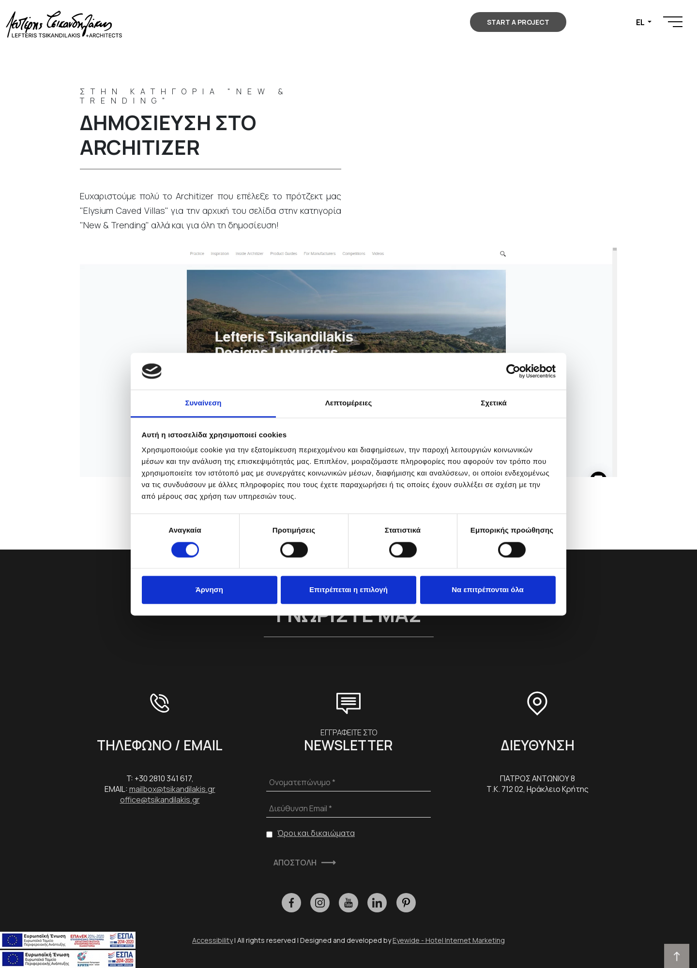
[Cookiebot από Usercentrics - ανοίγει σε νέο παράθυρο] (513, 371)
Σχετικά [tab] (493, 403)
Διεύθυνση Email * (300, 808)
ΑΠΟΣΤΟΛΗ (295, 862)
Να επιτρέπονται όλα (488, 590)
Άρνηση (209, 590)
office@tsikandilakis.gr (160, 799)
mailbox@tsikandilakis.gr (172, 789)
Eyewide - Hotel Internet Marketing (449, 940)
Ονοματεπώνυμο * (302, 782)
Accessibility (212, 940)
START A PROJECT (518, 22)
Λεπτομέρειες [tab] (348, 403)
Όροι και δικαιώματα (316, 833)
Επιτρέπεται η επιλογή (348, 590)
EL (641, 22)
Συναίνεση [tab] (203, 403)
